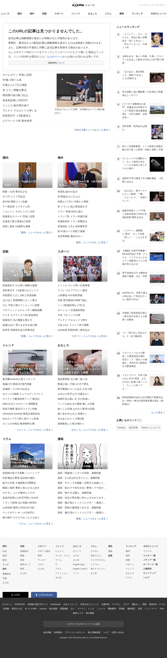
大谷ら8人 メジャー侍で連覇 (73, 325)
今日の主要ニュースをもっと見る (92, 130)
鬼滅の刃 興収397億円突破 (17, 384)
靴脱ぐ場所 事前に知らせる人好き (21, 487)
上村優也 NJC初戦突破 (70, 295)
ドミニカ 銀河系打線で (16, 105)
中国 (5, 578)
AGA (162, 608)
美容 (140, 608)
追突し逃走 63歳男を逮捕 (16, 226)
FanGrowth (56, 604)
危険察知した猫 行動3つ (71, 423)
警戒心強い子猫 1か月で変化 (73, 384)
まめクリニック (70, 604)
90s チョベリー (98, 568)
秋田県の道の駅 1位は (15, 95)
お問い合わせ (117, 632)
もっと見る (157, 412)
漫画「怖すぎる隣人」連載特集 (74, 492)
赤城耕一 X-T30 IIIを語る (16, 389)
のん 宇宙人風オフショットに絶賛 (21, 305)
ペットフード (151, 608)
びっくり (77, 551)
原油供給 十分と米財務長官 (72, 226)
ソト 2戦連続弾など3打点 (71, 305)
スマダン (95, 551)
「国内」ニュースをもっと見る (35, 232)
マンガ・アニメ (62, 555)
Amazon (121, 427)
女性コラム (96, 555)
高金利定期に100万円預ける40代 (20, 497)
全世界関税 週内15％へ (70, 236)
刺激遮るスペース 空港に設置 (19, 216)
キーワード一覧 (150, 564)
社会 (5, 551)
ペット (76, 573)
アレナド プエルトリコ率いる (20, 110)
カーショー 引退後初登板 (71, 310)
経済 (5, 555)
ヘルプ (146, 577)
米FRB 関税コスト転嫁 (15, 201)
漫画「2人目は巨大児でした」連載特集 (79, 477)
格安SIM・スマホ (157, 604)
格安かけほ (17, 608)
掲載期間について (56, 63)
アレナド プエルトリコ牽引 (72, 320)
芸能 (44, 13)
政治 (5, 560)
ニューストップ (146, 5)
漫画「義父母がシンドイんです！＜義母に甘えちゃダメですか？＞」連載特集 (82, 502)
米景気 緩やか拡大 (68, 191)
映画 (22, 555)
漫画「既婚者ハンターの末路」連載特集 (79, 473)
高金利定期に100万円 (15, 100)
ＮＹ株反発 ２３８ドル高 (16, 206)
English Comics (80, 568)
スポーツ (58, 13)
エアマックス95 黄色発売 (17, 120)
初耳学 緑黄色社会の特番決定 (19, 330)
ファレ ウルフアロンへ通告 (72, 290)
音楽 (22, 560)
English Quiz (79, 564)
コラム (108, 13)
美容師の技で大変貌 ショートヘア (21, 473)
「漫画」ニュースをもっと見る (90, 518)
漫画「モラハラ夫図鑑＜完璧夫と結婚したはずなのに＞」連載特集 (82, 482)
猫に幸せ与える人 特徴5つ (72, 413)
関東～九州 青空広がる (15, 191)
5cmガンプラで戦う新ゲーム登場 (21, 418)
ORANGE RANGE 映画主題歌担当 (21, 413)
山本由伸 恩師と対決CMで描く (19, 507)
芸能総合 (24, 551)
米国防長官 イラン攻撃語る (72, 221)
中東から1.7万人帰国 (15, 85)
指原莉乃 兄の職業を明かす (17, 320)
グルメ (58, 568)
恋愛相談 (64, 608)
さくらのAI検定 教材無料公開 (19, 423)
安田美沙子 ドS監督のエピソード (21, 290)
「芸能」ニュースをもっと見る (35, 336)
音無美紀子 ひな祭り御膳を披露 (20, 285)
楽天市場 (133, 427)
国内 (19, 13)
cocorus (43, 608)
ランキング (137, 13)
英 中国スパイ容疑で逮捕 (71, 231)
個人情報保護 (94, 632)
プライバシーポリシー (75, 632)
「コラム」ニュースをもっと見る (34, 523)
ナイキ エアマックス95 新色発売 (20, 315)
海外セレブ (25, 564)
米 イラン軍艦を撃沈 (15, 90)
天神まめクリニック (89, 604)
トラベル (95, 564)
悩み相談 (53, 608)
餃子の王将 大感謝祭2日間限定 (19, 482)
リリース (147, 551)
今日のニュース (158, 13)
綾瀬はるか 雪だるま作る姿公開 (20, 325)
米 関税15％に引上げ (69, 196)
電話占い (136, 604)
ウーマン (81, 608)
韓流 (22, 568)
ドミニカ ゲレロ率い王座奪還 (74, 285)
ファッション (61, 573)
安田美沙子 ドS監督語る (17, 115)
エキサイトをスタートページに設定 (83, 624)
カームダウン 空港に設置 (17, 74)
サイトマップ (149, 573)
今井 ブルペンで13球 (69, 315)
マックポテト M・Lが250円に (19, 512)
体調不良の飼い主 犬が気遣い (74, 398)
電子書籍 (90, 613)
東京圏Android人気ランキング (19, 379)
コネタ (76, 555)
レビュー (59, 551)
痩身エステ (78, 613)
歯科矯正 (131, 608)
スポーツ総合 (44, 551)
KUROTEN (20, 604)
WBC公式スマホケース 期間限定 (20, 403)
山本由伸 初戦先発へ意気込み (74, 330)
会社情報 (47, 632)
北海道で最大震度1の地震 (17, 221)
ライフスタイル (98, 560)
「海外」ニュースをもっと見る (90, 242)
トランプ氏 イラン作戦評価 (72, 216)
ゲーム (58, 560)
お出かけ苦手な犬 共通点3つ (73, 394)
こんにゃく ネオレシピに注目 (19, 211)
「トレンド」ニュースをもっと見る (33, 429)
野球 (40, 555)
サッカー (42, 560)
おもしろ (92, 13)
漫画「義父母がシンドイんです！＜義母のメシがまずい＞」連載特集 (82, 512)
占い (73, 608)
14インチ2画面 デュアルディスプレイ (23, 394)
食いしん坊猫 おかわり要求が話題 (76, 408)
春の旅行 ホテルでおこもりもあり (21, 517)
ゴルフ (41, 564)
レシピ (91, 608)
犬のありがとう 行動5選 (71, 418)
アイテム (116, 604)
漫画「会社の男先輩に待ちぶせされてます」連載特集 (82, 497)
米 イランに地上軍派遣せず (72, 206)
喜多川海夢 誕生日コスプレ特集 (20, 408)
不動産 (122, 608)
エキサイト (160, 5)
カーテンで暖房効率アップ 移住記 (21, 398)
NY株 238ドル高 (12, 80)
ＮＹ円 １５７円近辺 (14, 196)
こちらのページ (53, 56)
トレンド (75, 13)
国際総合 (7, 574)
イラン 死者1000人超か (70, 211)
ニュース (5, 13)
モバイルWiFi (31, 608)
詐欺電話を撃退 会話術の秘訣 (19, 477)
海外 (32, 13)
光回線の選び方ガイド (37, 604)
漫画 (121, 13)
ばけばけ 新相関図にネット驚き (20, 300)
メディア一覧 (149, 560)
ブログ (126, 604)
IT (56, 564)
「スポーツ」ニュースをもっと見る (88, 336)
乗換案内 (112, 608)
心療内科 (105, 604)
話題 (110, 555)
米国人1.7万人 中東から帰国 (73, 201)
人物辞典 (147, 568)
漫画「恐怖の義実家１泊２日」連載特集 (79, 507)
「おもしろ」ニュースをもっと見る (88, 429)
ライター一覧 (149, 555)
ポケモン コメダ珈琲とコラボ (19, 492)
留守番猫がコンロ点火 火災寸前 (75, 389)
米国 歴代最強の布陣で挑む (72, 300)
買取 (144, 604)
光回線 (6, 608)
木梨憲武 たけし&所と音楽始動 (19, 295)
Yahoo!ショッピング (150, 427)
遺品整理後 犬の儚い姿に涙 (72, 379)
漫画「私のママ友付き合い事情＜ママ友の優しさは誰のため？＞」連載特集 (82, 487)
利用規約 (58, 632)
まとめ (6, 564)
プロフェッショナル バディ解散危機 (22, 310)
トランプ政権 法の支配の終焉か (20, 502)
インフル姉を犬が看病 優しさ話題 (76, 403)
